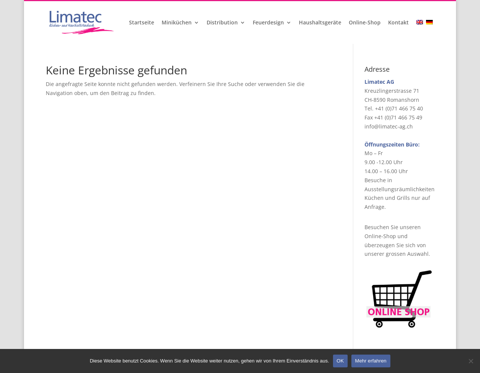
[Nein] (470, 361)
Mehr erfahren (371, 361)
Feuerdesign (268, 23)
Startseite (141, 23)
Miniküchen (177, 23)
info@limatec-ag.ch (388, 126)
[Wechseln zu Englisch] (420, 32)
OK (340, 361)
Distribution (222, 23)
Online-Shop (365, 23)
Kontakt (398, 23)
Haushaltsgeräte (320, 23)
